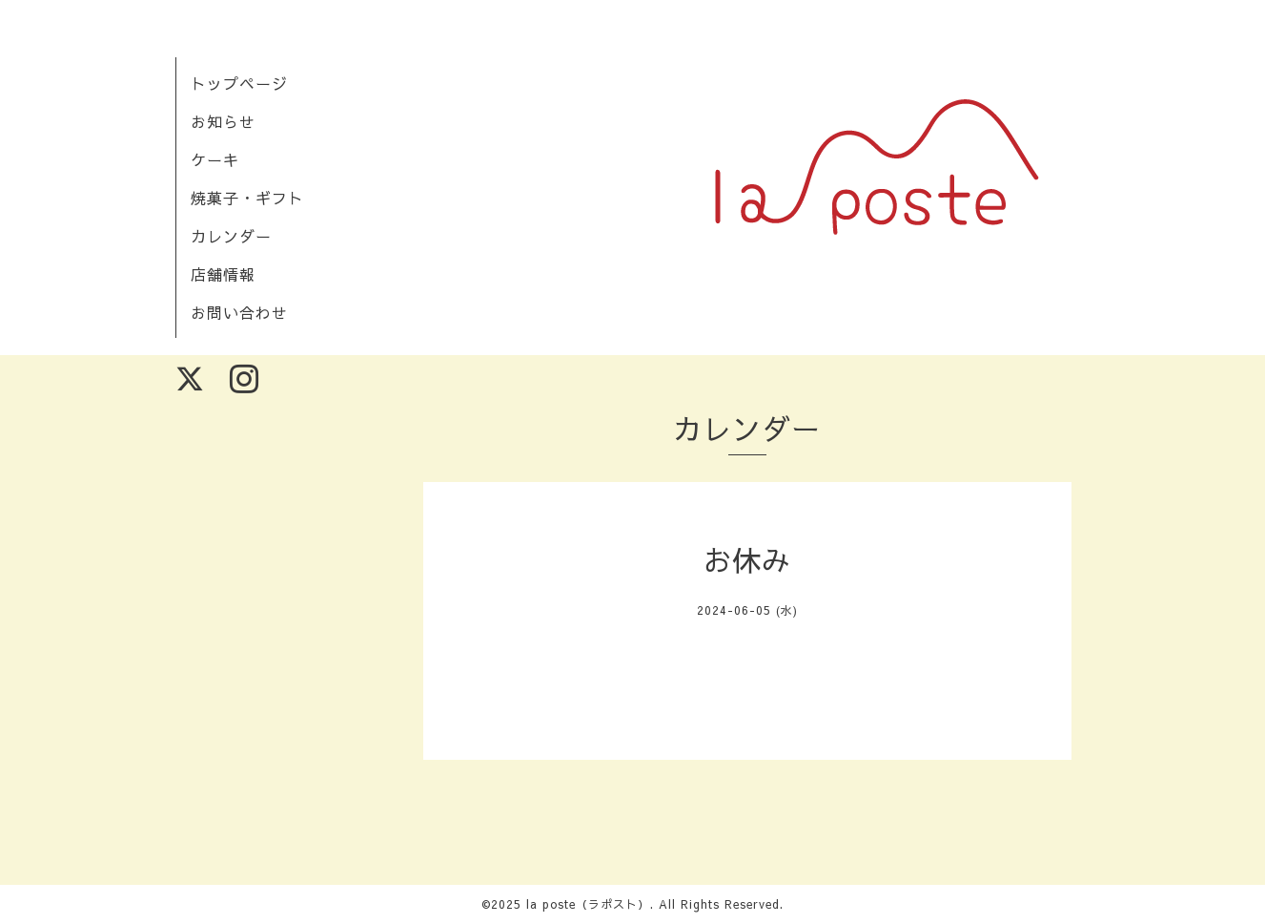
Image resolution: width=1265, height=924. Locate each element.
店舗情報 (223, 273)
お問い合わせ (239, 312)
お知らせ (223, 121)
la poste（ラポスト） (588, 904)
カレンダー (231, 235)
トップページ (239, 83)
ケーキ (215, 159)
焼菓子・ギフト (247, 197)
